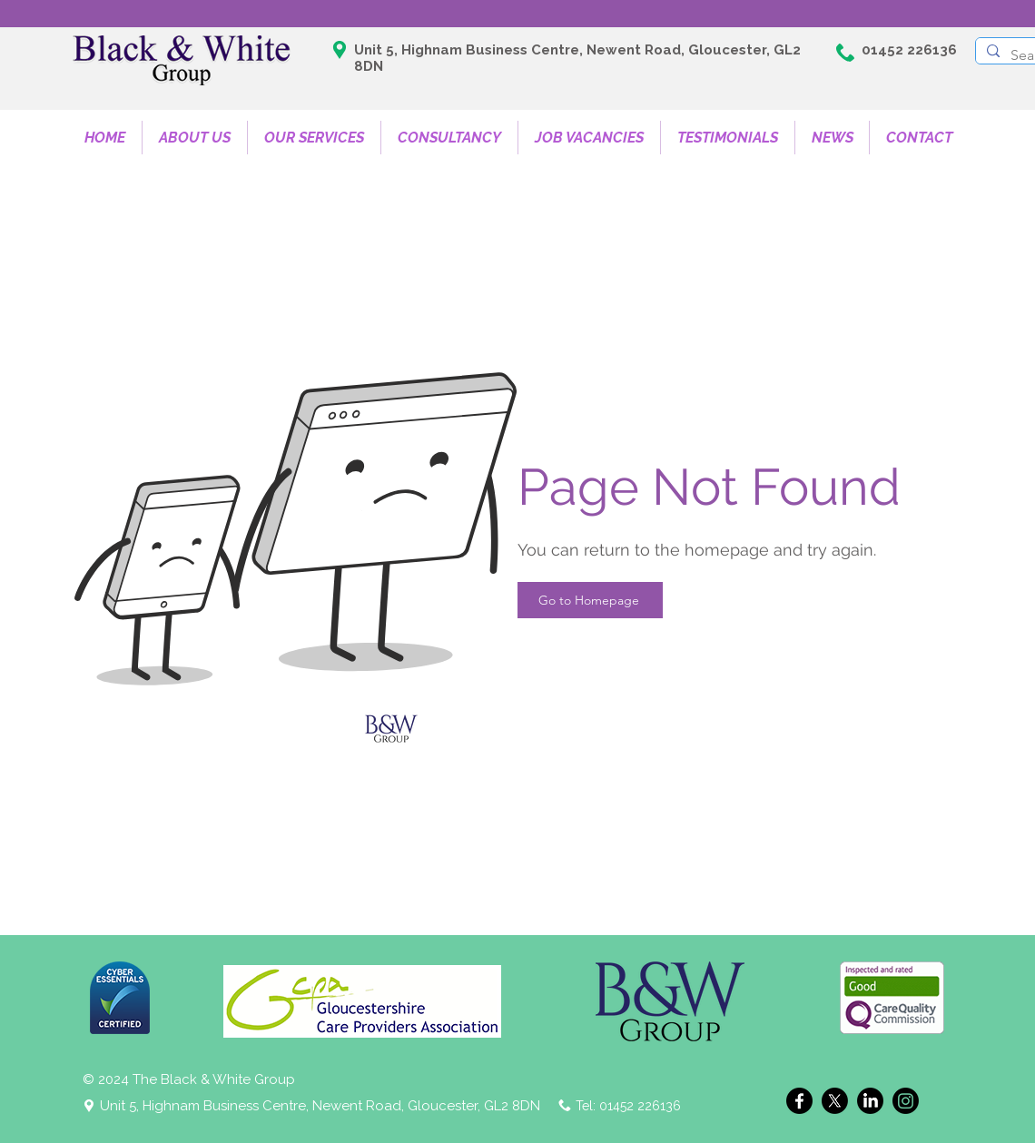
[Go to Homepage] (590, 600)
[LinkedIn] (870, 1101)
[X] (835, 1101)
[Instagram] (905, 1101)
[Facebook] (799, 1101)
